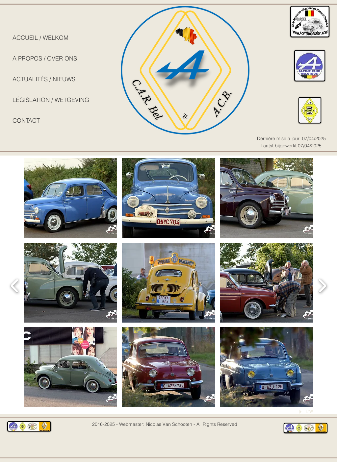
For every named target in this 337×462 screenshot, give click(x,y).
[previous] (14, 285)
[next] (322, 285)
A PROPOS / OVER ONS (45, 58)
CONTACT (26, 120)
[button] (70, 198)
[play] (301, 412)
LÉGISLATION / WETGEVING (51, 100)
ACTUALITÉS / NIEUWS (44, 79)
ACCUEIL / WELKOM (40, 37)
